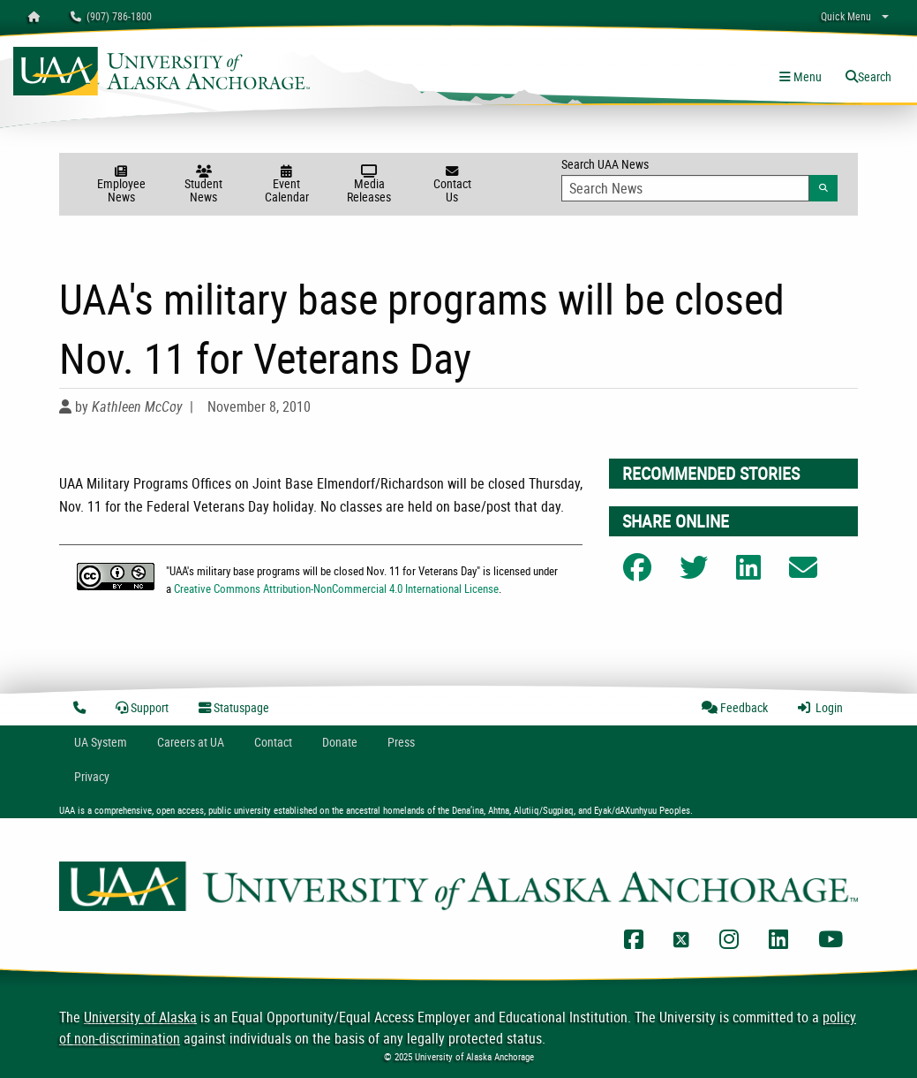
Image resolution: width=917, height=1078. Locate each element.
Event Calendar (286, 185)
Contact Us (451, 185)
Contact (273, 741)
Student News (203, 185)
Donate (339, 741)
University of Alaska (140, 1017)
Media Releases (369, 185)
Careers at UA (190, 741)
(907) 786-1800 (111, 16)
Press (401, 741)
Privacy (91, 776)
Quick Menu (846, 16)
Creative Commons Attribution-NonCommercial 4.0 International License (336, 588)
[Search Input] (685, 188)
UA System (100, 741)
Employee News (120, 185)
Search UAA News (699, 178)
